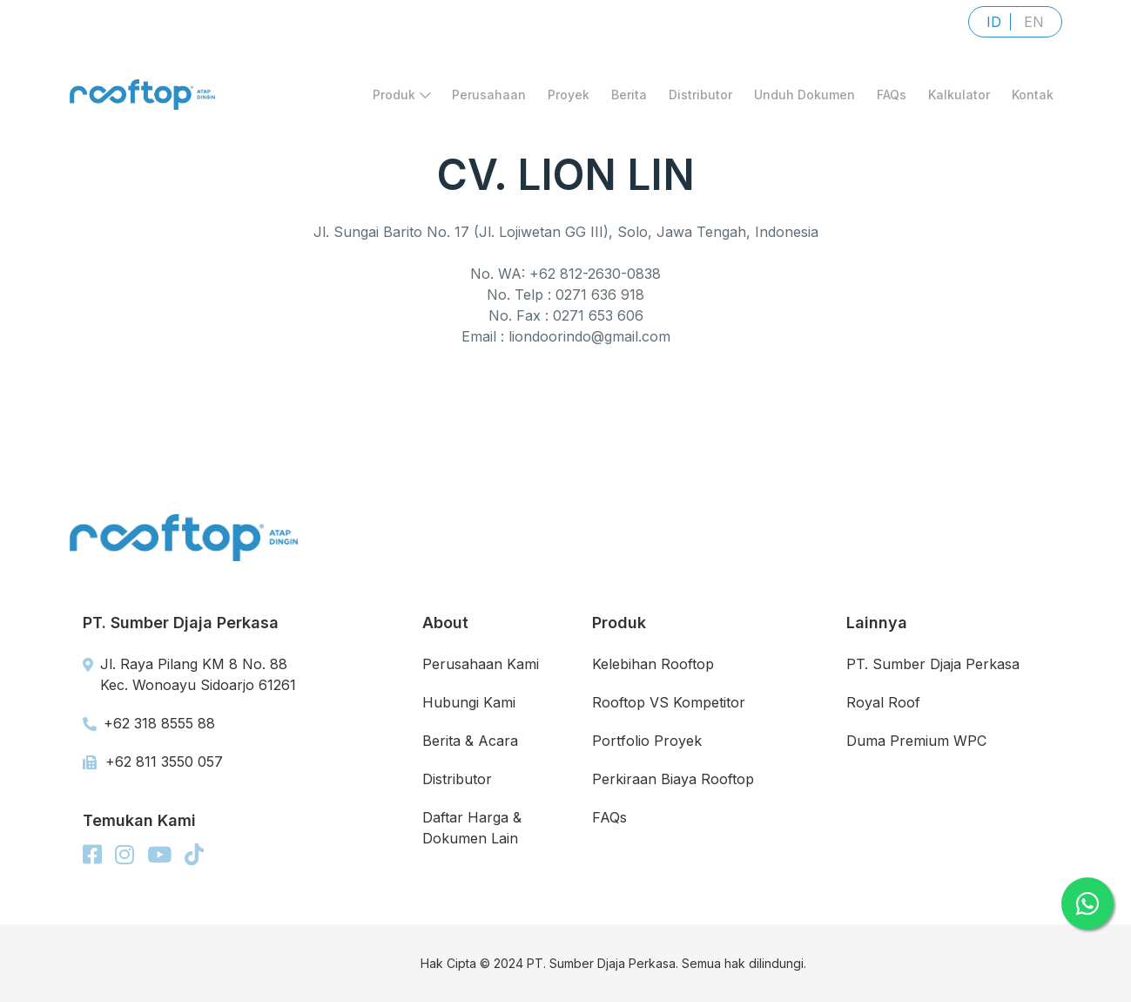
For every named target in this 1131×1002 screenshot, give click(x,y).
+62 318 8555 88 (149, 723)
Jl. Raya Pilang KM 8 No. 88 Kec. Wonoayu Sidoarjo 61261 (189, 674)
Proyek (568, 94)
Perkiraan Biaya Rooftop (673, 779)
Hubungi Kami (468, 702)
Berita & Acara (470, 740)
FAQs (891, 94)
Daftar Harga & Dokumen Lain (472, 828)
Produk (401, 94)
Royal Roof (883, 702)
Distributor (700, 94)
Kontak (1033, 94)
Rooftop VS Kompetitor (668, 702)
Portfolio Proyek (647, 740)
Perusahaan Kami (480, 664)
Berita (629, 94)
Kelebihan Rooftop (653, 664)
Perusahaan (489, 94)
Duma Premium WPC (916, 740)
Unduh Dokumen (804, 94)
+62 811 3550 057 (153, 761)
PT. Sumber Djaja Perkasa (933, 664)
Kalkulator (959, 94)
